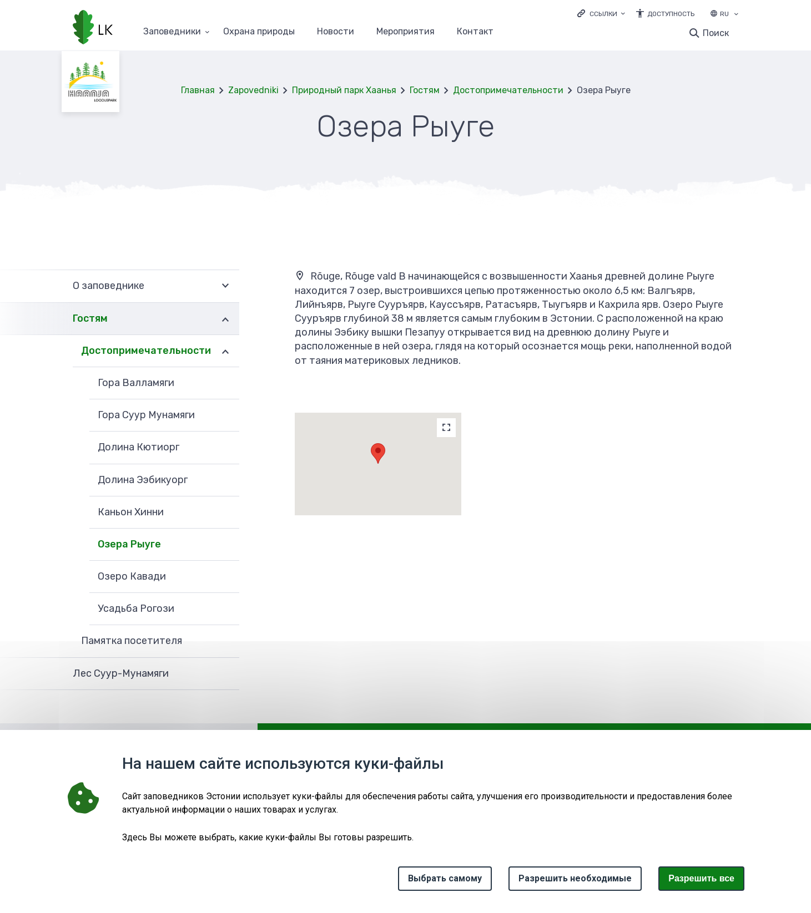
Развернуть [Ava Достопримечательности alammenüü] (225, 351)
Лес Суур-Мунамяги (121, 673)
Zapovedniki (253, 90)
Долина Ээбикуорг (143, 480)
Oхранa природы (259, 32)
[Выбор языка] (736, 15)
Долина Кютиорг (138, 447)
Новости (335, 32)
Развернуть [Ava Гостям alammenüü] (225, 319)
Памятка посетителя (131, 641)
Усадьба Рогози (136, 608)
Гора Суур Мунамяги (146, 415)
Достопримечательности (508, 90)
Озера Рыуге (129, 544)
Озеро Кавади (132, 576)
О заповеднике (108, 286)
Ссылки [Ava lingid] (603, 14)
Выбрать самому (445, 878)
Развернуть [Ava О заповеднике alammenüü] (225, 286)
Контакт (475, 32)
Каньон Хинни (131, 512)
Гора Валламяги (136, 383)
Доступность (670, 14)
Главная (198, 90)
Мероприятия (405, 32)
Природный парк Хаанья (344, 90)
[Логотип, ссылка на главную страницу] (93, 28)
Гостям (425, 90)
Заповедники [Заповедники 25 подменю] (172, 32)
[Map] (446, 427)
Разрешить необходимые (575, 878)
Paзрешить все (701, 878)
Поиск (716, 33)
